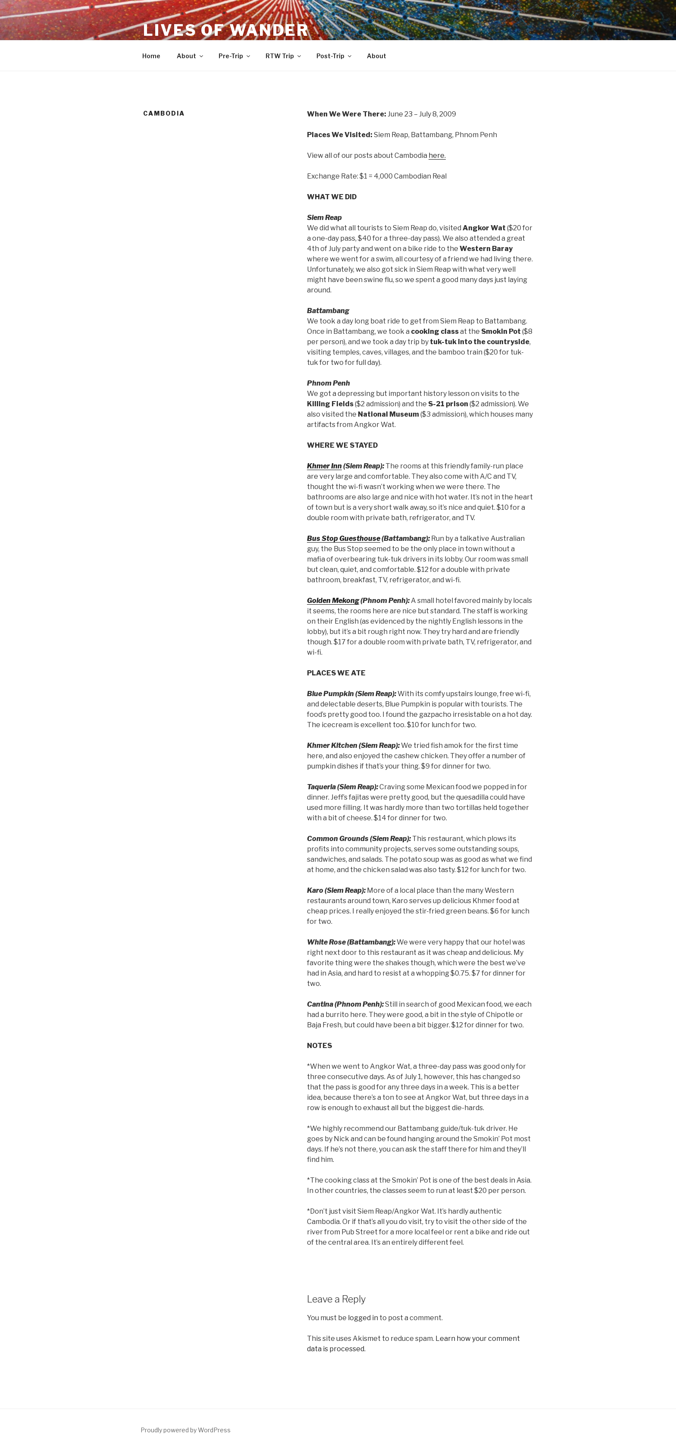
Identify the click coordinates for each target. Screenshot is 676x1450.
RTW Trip (284, 56)
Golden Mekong (333, 600)
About (190, 56)
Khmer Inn (324, 466)
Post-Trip (334, 56)
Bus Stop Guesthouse (343, 538)
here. (437, 155)
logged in (363, 1318)
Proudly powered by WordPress (186, 1430)
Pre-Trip (235, 56)
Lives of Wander (226, 30)
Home (151, 56)
